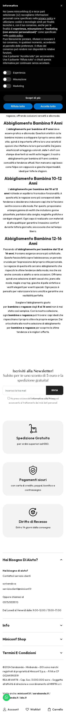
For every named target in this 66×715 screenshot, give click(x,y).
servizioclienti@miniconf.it (17, 588)
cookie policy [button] (16, 35)
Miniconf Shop (33, 639)
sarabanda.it (41, 693)
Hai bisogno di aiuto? (33, 560)
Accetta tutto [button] (48, 106)
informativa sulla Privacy (43, 398)
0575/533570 (10, 602)
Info (33, 625)
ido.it (23, 697)
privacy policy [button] (45, 18)
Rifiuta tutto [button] (18, 106)
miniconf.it (24, 693)
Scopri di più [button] (33, 98)
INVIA (54, 390)
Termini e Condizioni (33, 653)
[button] (61, 5)
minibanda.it (10, 697)
